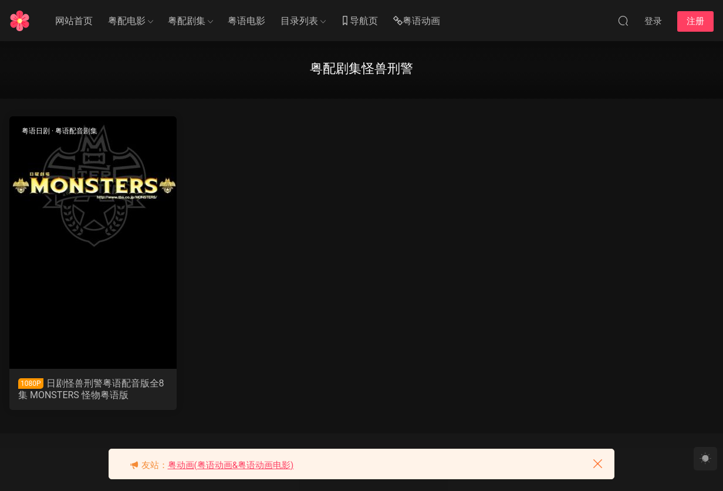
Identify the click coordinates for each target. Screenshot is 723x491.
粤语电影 (246, 20)
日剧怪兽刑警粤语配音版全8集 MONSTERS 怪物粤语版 (91, 389)
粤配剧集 (186, 20)
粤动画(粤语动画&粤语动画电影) (231, 465)
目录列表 (299, 20)
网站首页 (74, 20)
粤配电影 (127, 20)
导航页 (359, 21)
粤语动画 (416, 21)
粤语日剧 (36, 131)
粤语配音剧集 (76, 131)
